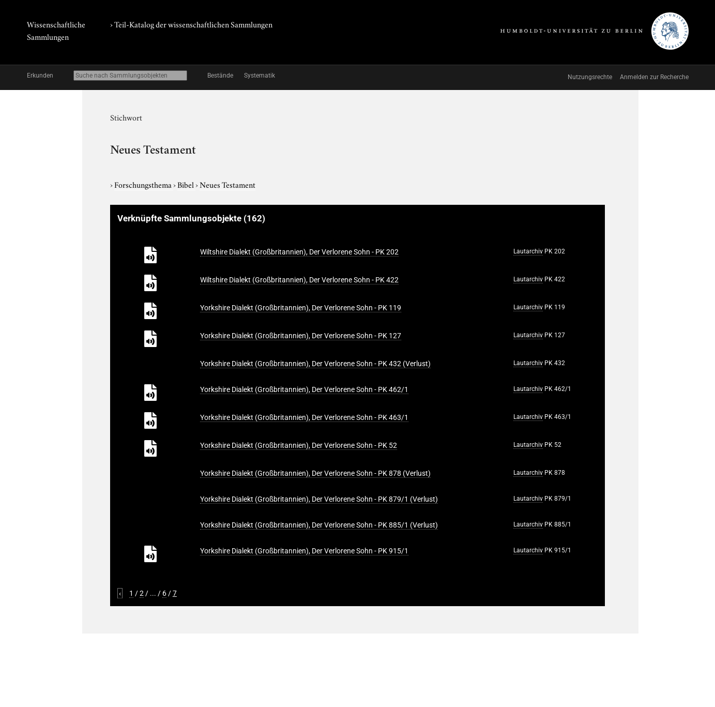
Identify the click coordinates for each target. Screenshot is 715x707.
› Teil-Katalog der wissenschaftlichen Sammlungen (191, 23)
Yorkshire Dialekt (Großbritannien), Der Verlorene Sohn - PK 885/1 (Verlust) (319, 525)
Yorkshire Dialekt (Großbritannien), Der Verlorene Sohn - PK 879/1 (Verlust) (319, 499)
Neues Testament (227, 184)
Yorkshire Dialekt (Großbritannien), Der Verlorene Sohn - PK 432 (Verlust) (315, 363)
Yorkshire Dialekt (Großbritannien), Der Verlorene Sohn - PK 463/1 (304, 417)
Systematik (259, 75)
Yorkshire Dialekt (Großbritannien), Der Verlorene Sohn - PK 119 (300, 308)
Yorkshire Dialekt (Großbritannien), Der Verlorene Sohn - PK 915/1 (304, 551)
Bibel (186, 184)
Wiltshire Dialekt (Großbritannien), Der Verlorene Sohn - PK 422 (299, 280)
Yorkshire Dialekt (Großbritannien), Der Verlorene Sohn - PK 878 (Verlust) (315, 473)
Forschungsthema (143, 184)
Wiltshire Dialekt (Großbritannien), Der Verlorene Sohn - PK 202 (299, 252)
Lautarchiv (528, 251)
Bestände (220, 75)
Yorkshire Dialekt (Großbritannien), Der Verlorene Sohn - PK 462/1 (304, 389)
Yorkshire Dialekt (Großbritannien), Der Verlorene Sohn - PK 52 (298, 445)
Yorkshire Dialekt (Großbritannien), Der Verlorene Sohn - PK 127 (300, 336)
